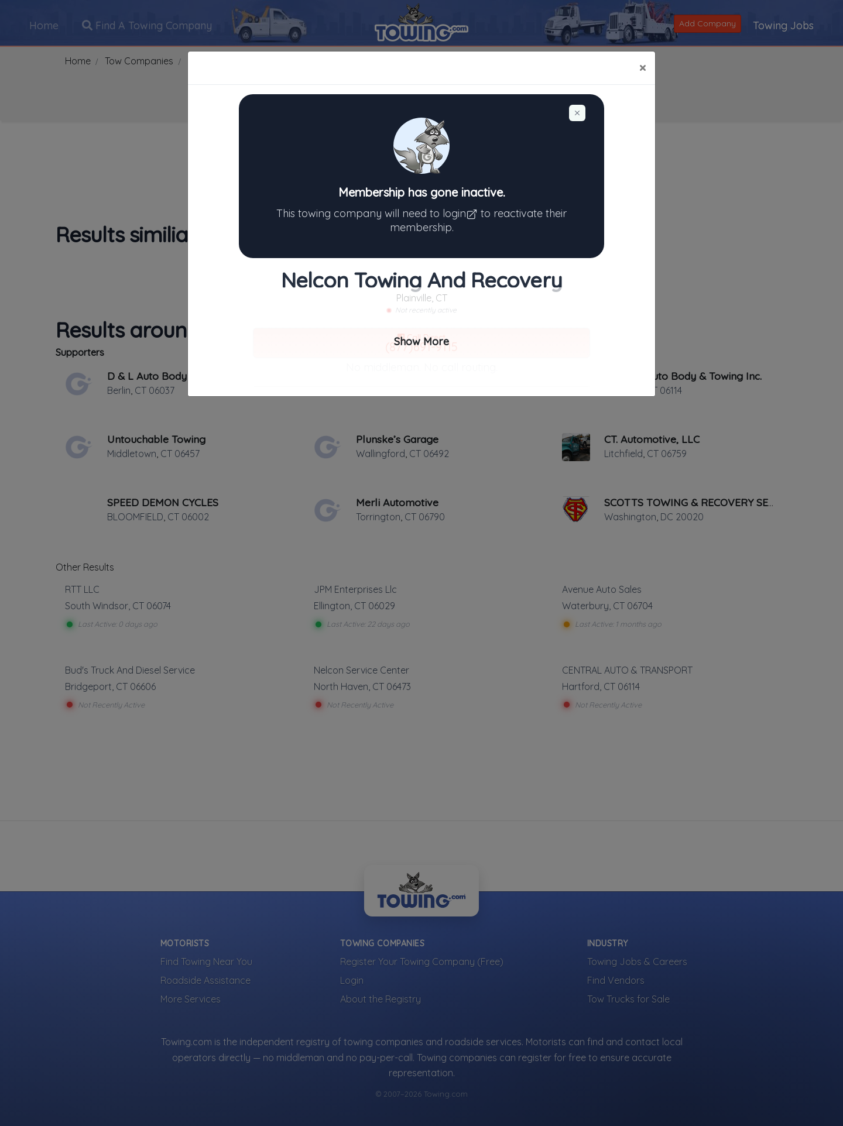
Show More (421, 341)
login (462, 213)
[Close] (642, 68)
